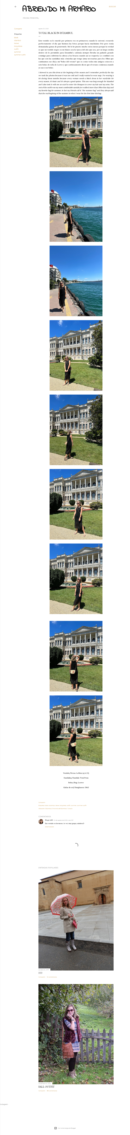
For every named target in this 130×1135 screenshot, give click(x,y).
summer (17, 52)
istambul (17, 40)
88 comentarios (52, 1091)
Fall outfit (46, 1086)
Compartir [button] (18, 29)
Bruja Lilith (49, 820)
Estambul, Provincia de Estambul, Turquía (58, 808)
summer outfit (20, 55)
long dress (18, 46)
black (16, 38)
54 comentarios (52, 977)
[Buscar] (112, 6)
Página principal (31, 18)
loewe (16, 43)
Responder (49, 827)
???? (40, 973)
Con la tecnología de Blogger (65, 1128)
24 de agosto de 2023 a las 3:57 (63, 820)
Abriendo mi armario (59, 9)
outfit (16, 49)
